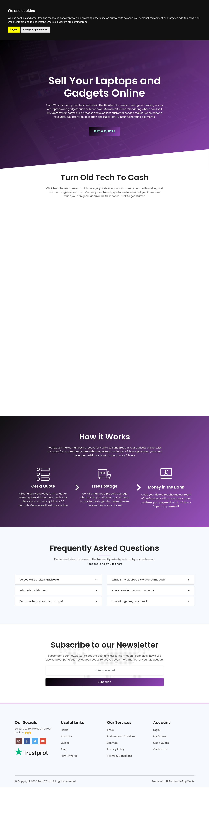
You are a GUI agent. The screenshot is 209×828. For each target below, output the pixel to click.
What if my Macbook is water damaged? (138, 579)
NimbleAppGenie (183, 781)
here (119, 564)
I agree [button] (13, 29)
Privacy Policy (115, 749)
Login (156, 730)
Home (64, 730)
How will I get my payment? (129, 601)
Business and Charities (121, 736)
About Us (66, 736)
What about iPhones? (33, 590)
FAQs (110, 730)
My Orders (159, 736)
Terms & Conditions (119, 756)
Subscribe (104, 682)
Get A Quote (104, 131)
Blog (63, 749)
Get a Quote (161, 743)
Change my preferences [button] (35, 29)
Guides (65, 743)
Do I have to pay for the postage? (41, 601)
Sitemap (112, 743)
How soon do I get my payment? (133, 590)
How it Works (69, 756)
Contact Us (160, 749)
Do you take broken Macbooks (39, 579)
